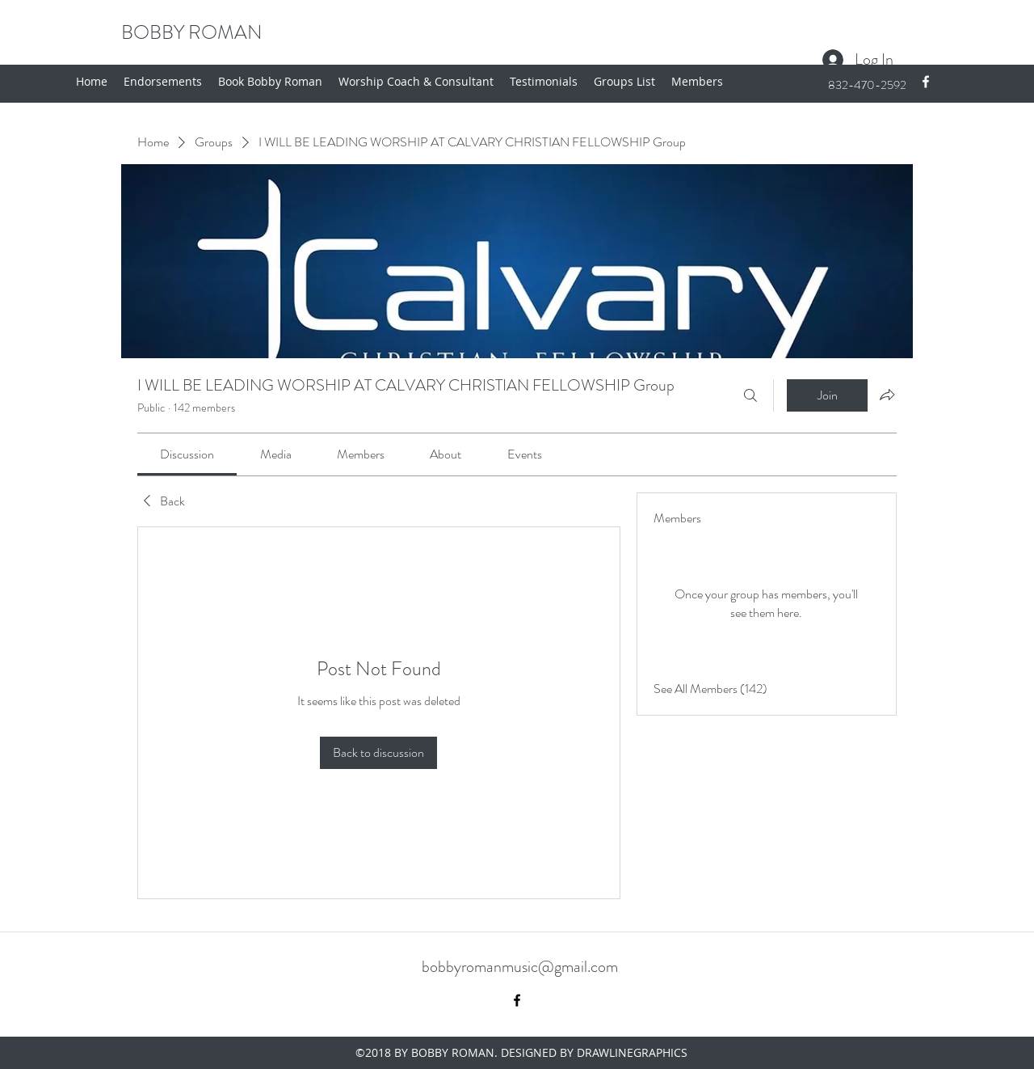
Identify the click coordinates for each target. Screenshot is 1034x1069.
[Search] (750, 395)
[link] (187, 454)
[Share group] (887, 394)
